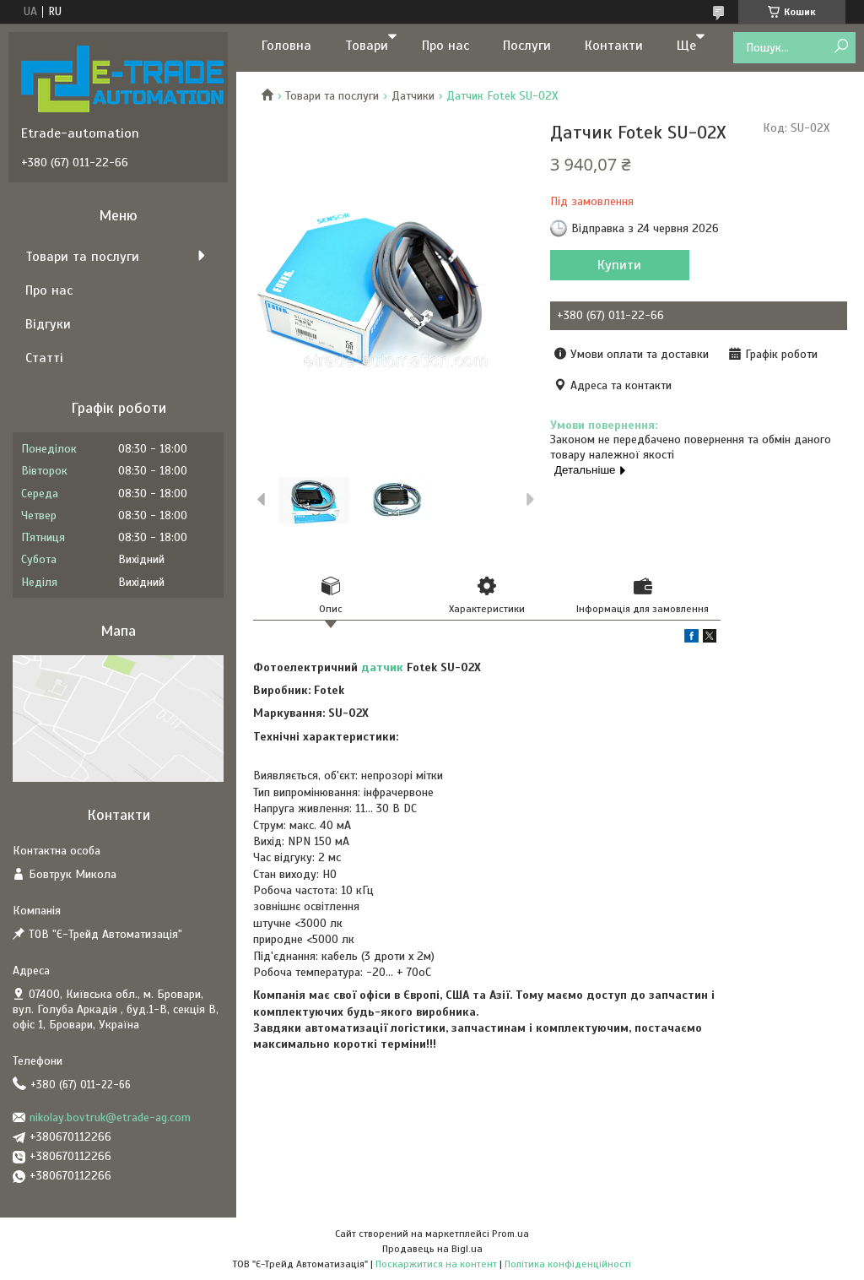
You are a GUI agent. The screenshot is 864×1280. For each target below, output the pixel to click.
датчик (382, 667)
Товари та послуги (332, 96)
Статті (44, 358)
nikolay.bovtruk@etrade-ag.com (110, 1117)
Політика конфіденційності (568, 1264)
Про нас (445, 45)
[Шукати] (841, 47)
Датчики (413, 96)
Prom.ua (510, 1233)
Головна (286, 45)
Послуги (527, 45)
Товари (366, 45)
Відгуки (48, 324)
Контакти (614, 45)
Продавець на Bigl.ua (432, 1249)
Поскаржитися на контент (436, 1264)
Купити (619, 265)
